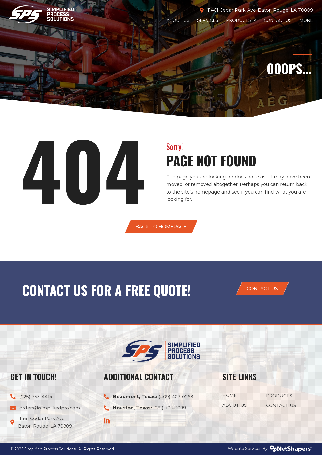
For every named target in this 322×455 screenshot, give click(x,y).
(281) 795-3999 (170, 408)
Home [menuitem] (229, 395)
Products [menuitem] (280, 395)
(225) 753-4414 (36, 396)
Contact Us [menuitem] (281, 406)
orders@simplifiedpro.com (50, 408)
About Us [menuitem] (235, 405)
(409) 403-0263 (177, 396)
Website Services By (270, 448)
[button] (161, 226)
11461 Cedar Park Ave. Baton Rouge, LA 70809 (259, 10)
